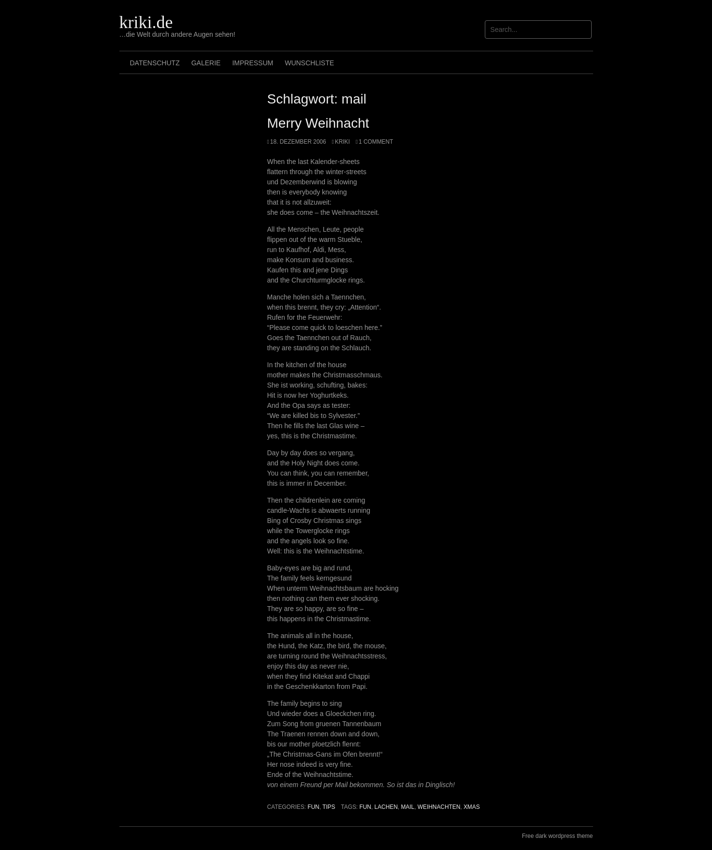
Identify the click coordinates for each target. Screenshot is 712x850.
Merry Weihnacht (318, 123)
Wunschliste (309, 63)
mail (407, 807)
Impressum (252, 63)
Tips (328, 807)
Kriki (342, 141)
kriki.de (146, 22)
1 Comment (376, 141)
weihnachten (439, 807)
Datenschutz (155, 63)
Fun (313, 807)
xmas (472, 807)
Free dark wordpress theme (557, 836)
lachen (386, 807)
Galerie (206, 63)
